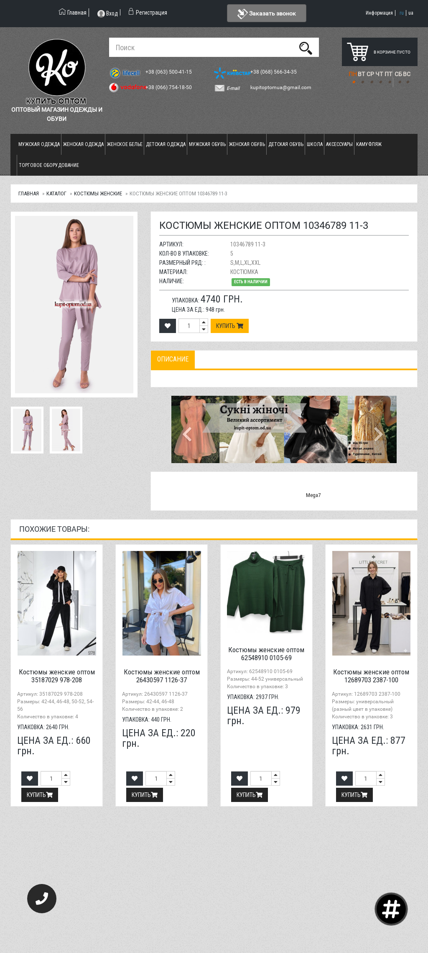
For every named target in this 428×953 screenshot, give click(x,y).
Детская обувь (285, 144)
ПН (353, 74)
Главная (28, 193)
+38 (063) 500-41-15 (169, 72)
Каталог (56, 193)
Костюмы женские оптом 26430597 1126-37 (162, 676)
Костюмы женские (98, 193)
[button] (188, 429)
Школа (315, 144)
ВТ (361, 74)
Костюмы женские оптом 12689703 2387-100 (371, 676)
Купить (229, 326)
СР (370, 74)
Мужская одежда (39, 144)
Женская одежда (83, 144)
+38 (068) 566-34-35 (274, 72)
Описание (173, 359)
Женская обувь (247, 144)
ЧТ (379, 74)
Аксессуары (339, 144)
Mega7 (313, 495)
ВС (406, 74)
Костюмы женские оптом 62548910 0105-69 (266, 654)
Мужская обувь (207, 144)
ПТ (388, 74)
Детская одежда (166, 144)
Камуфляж (369, 144)
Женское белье (125, 144)
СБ (398, 74)
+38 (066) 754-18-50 (169, 87)
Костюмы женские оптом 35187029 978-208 (57, 676)
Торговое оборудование (49, 165)
